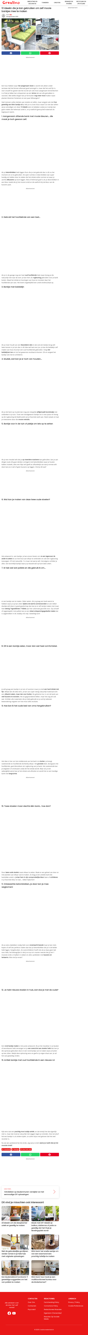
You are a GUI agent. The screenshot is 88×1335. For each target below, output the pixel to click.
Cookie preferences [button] (75, 1306)
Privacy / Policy (74, 1302)
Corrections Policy (51, 1306)
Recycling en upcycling (81, 3)
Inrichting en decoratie (32, 3)
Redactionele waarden (53, 1309)
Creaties (57, 3)
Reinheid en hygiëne (69, 3)
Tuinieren (45, 3)
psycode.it (32, 1309)
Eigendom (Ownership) (53, 1313)
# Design (15, 1149)
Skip (10, 14)
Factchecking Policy (51, 1302)
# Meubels (6, 1149)
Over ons (31, 1302)
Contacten (32, 1306)
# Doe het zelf (25, 1149)
